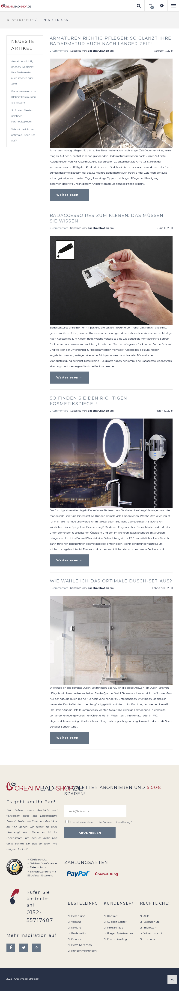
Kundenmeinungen (84, 950)
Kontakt (112, 916)
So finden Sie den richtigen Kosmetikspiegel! (22, 116)
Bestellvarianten (81, 945)
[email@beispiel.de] (95, 811)
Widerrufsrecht (152, 933)
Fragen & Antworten (120, 933)
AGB (146, 916)
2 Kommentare (59, 228)
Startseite (23, 20)
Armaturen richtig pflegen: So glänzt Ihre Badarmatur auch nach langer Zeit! (22, 72)
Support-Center (116, 921)
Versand (76, 921)
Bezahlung (78, 916)
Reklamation (79, 933)
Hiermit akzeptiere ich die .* (101, 822)
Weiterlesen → (69, 195)
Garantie (76, 939)
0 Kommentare (59, 50)
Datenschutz (151, 921)
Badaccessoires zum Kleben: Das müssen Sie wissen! (23, 97)
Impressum (150, 927)
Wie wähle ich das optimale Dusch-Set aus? (23, 135)
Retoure (76, 927)
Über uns (149, 939)
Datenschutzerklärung (116, 822)
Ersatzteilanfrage (117, 939)
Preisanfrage (115, 927)
